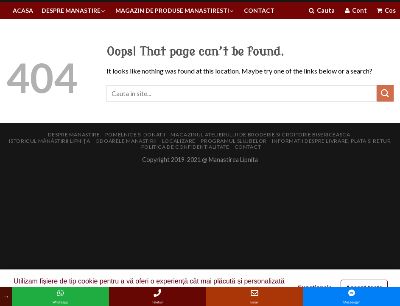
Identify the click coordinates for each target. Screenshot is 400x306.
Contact (248, 147)
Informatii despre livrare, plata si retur (331, 141)
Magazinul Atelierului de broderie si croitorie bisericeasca (260, 134)
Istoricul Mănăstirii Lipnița (49, 141)
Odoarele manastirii (126, 141)
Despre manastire (74, 134)
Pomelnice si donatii (135, 134)
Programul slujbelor (234, 141)
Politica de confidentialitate (185, 147)
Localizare (179, 141)
